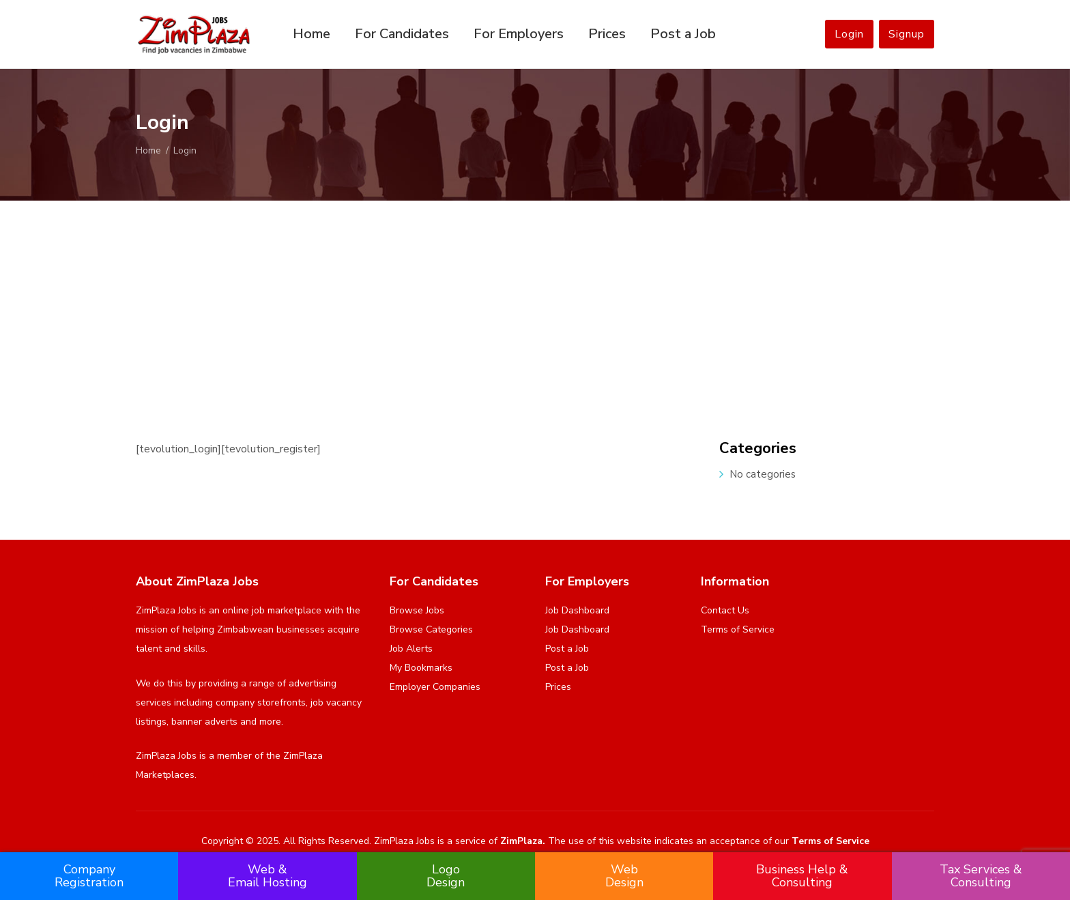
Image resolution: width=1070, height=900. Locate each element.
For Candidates (402, 34)
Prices (607, 34)
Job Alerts (411, 648)
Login (849, 34)
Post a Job (683, 34)
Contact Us (725, 610)
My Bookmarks (421, 667)
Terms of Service (738, 629)
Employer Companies (435, 686)
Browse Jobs (417, 610)
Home (311, 34)
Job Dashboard (577, 610)
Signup (906, 34)
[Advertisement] (535, 302)
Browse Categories (431, 629)
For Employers (519, 34)
